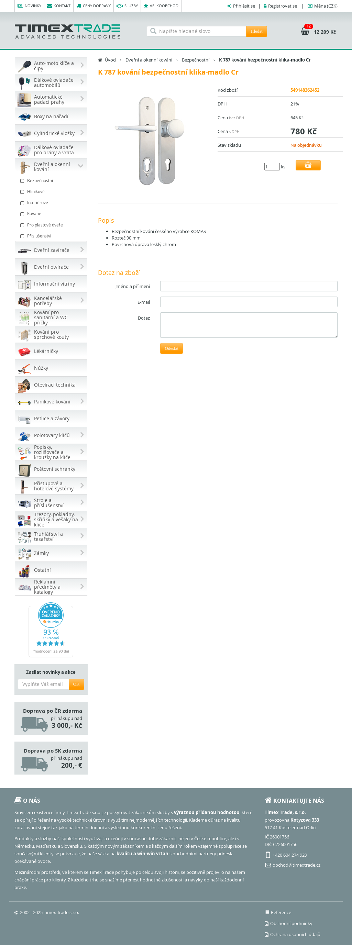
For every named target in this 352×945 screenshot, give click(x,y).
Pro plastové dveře (52, 225)
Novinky (29, 6)
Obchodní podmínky (288, 923)
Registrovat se (282, 6)
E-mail (144, 302)
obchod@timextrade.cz (296, 865)
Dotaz (144, 318)
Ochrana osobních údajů (292, 934)
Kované (52, 213)
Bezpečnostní (52, 181)
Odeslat (171, 348)
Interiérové (52, 202)
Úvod (110, 60)
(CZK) (326, 6)
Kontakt (58, 6)
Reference (278, 912)
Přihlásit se (244, 6)
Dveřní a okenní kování (148, 60)
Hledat (257, 31)
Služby (127, 6)
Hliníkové (52, 191)
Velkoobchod (161, 6)
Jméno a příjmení (133, 286)
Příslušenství (52, 236)
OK (76, 684)
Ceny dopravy (93, 6)
